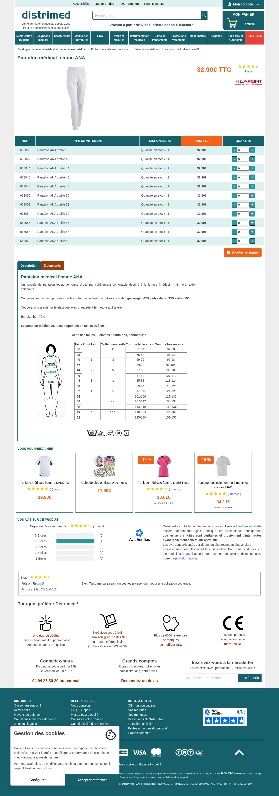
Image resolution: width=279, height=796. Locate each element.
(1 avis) (249, 71)
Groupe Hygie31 (150, 764)
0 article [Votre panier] (248, 24)
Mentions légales (25, 724)
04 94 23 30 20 (45, 681)
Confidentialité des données (90, 724)
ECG (100, 36)
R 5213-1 (227, 773)
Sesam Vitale (62, 36)
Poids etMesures (119, 37)
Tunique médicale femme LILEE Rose (163, 482)
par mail (72, 681)
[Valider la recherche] (204, 15)
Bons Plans (254, 36)
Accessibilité (81, 3)
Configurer (38, 780)
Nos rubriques (137, 714)
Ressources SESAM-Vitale (146, 719)
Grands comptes (139, 733)
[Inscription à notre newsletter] (211, 678)
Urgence (216, 36)
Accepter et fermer (92, 780)
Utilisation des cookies (37, 768)
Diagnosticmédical (43, 37)
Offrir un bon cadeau (142, 705)
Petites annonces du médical (147, 728)
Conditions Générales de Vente (35, 719)
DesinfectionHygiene (24, 37)
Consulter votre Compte (87, 719)
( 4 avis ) (175, 489)
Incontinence (198, 36)
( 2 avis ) (56, 489)
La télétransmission (141, 724)
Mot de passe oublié (84, 714)
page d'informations (184, 558)
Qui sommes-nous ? (27, 705)
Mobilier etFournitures (81, 37)
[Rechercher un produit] (146, 15)
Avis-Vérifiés (244, 526)
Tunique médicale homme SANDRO (44, 482)
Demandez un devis (139, 681)
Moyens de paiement (28, 714)
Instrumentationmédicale (139, 37)
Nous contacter (154, 3)
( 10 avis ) (234, 494)
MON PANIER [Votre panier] (243, 14)
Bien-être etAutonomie (235, 37)
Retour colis (22, 710)
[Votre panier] (232, 23)
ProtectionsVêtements (179, 37)
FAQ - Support (129, 3)
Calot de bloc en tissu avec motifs (104, 482)
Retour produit (104, 3)
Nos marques (137, 710)
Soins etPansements (159, 37)
